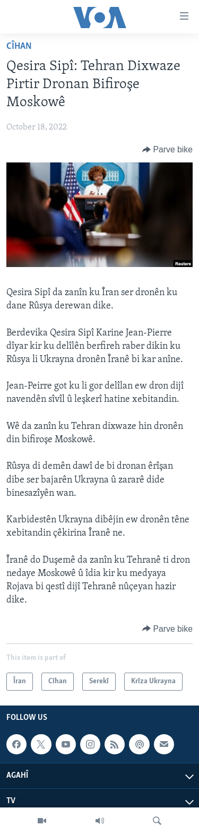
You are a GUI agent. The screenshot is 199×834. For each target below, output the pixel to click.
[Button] (167, 150)
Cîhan (19, 46)
